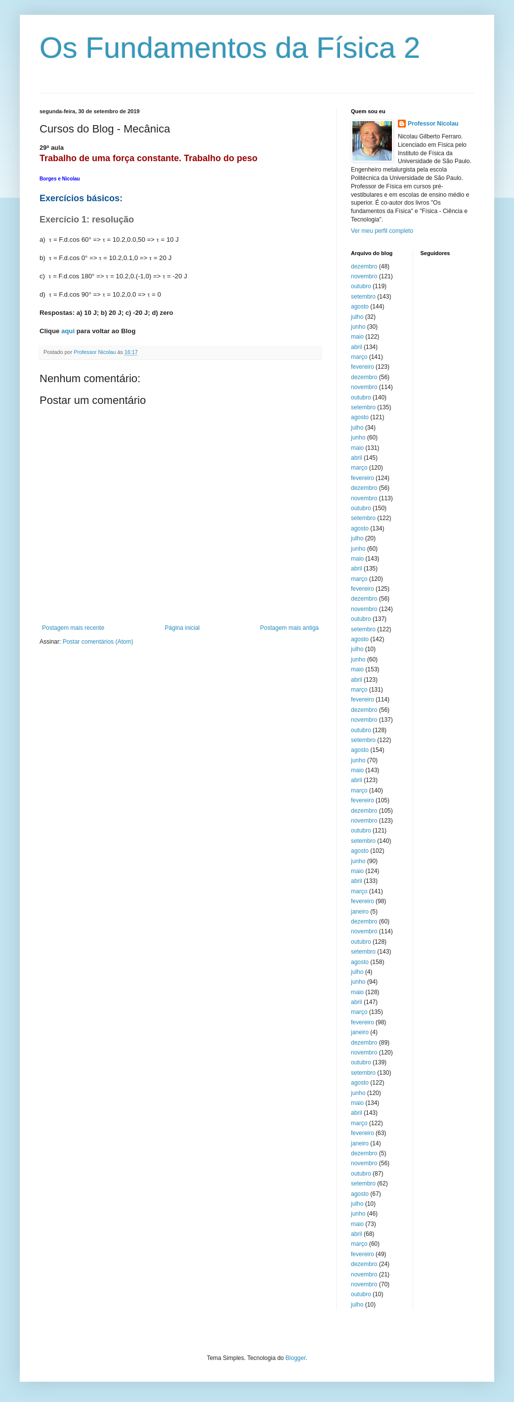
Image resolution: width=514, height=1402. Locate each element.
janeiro (360, 911)
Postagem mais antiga (289, 627)
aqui (68, 331)
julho (357, 316)
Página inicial (182, 627)
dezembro (364, 266)
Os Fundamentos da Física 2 (230, 47)
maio (357, 336)
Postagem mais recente (73, 627)
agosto (360, 306)
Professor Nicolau (433, 123)
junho (358, 326)
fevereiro (362, 366)
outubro (361, 286)
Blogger (296, 1358)
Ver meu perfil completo (382, 230)
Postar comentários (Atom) (98, 641)
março (359, 356)
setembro (363, 296)
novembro (364, 276)
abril (356, 347)
